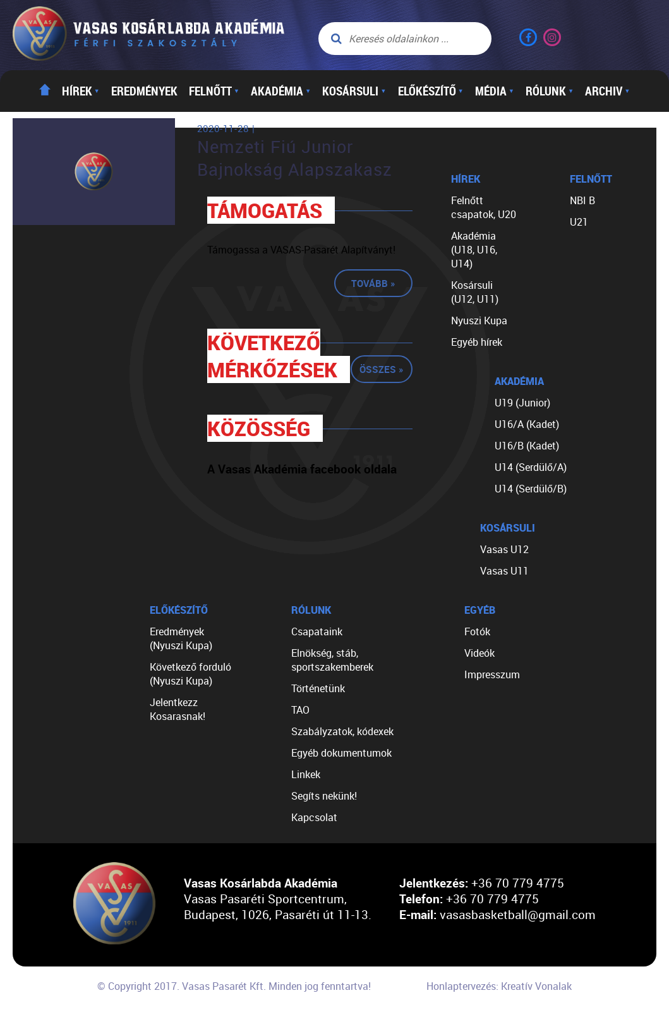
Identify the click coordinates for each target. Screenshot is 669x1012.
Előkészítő (431, 91)
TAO (300, 710)
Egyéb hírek (476, 342)
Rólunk (550, 91)
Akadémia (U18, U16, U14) (474, 250)
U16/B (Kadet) (527, 446)
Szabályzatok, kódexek (342, 731)
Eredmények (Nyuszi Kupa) (181, 638)
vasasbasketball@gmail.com (518, 914)
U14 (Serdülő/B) (531, 489)
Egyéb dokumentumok (341, 753)
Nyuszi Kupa (479, 320)
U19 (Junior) (522, 403)
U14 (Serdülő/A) (531, 467)
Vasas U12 (504, 549)
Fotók (477, 631)
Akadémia (281, 91)
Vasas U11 (504, 571)
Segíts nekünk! (324, 796)
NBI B (582, 200)
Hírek (81, 91)
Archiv (607, 91)
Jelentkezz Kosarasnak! (177, 709)
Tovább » (373, 283)
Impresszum (492, 674)
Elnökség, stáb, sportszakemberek (332, 660)
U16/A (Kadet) (527, 424)
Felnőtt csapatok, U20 (483, 207)
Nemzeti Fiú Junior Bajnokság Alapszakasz (294, 158)
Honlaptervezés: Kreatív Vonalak (499, 986)
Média (494, 91)
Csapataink (316, 631)
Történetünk (318, 688)
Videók (479, 653)
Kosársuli (354, 91)
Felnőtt (214, 91)
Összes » (381, 369)
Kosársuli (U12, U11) (474, 292)
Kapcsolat (314, 817)
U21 (579, 222)
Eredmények (144, 91)
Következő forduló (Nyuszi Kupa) (190, 674)
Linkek (305, 774)
